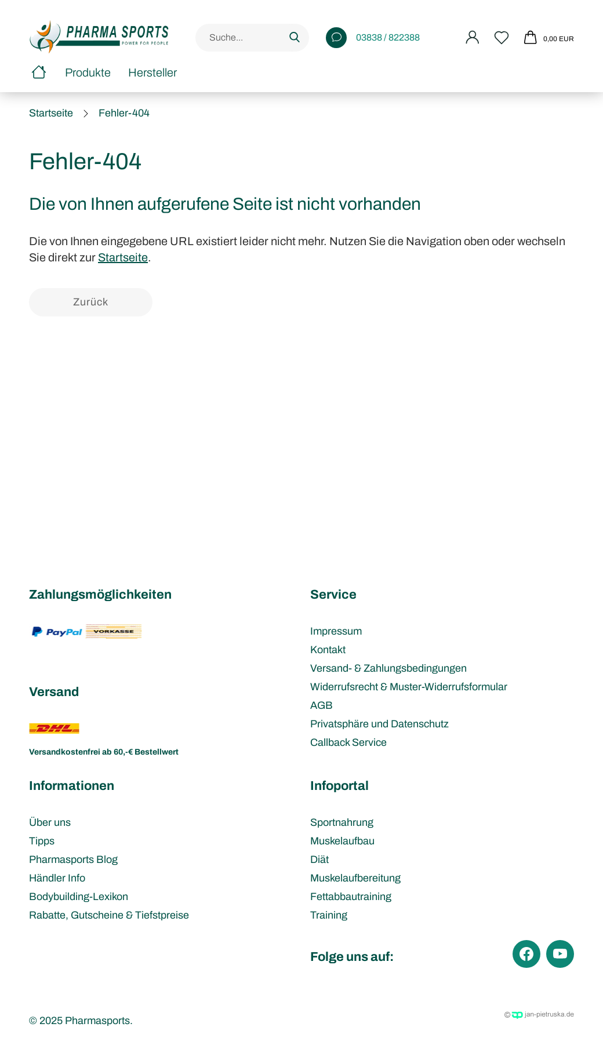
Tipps (42, 841)
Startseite (123, 257)
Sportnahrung (341, 822)
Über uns (50, 822)
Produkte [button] (88, 72)
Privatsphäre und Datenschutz (379, 724)
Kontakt (328, 649)
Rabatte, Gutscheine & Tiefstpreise (109, 915)
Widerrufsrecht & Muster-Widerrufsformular (408, 687)
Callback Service (348, 742)
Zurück (90, 302)
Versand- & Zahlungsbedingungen (388, 668)
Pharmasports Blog (73, 859)
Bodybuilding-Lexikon (78, 896)
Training (328, 915)
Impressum (336, 631)
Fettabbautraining (350, 896)
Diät (319, 859)
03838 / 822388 (373, 37)
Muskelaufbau (342, 841)
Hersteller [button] (152, 72)
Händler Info (57, 878)
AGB (321, 705)
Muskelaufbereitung (355, 878)
